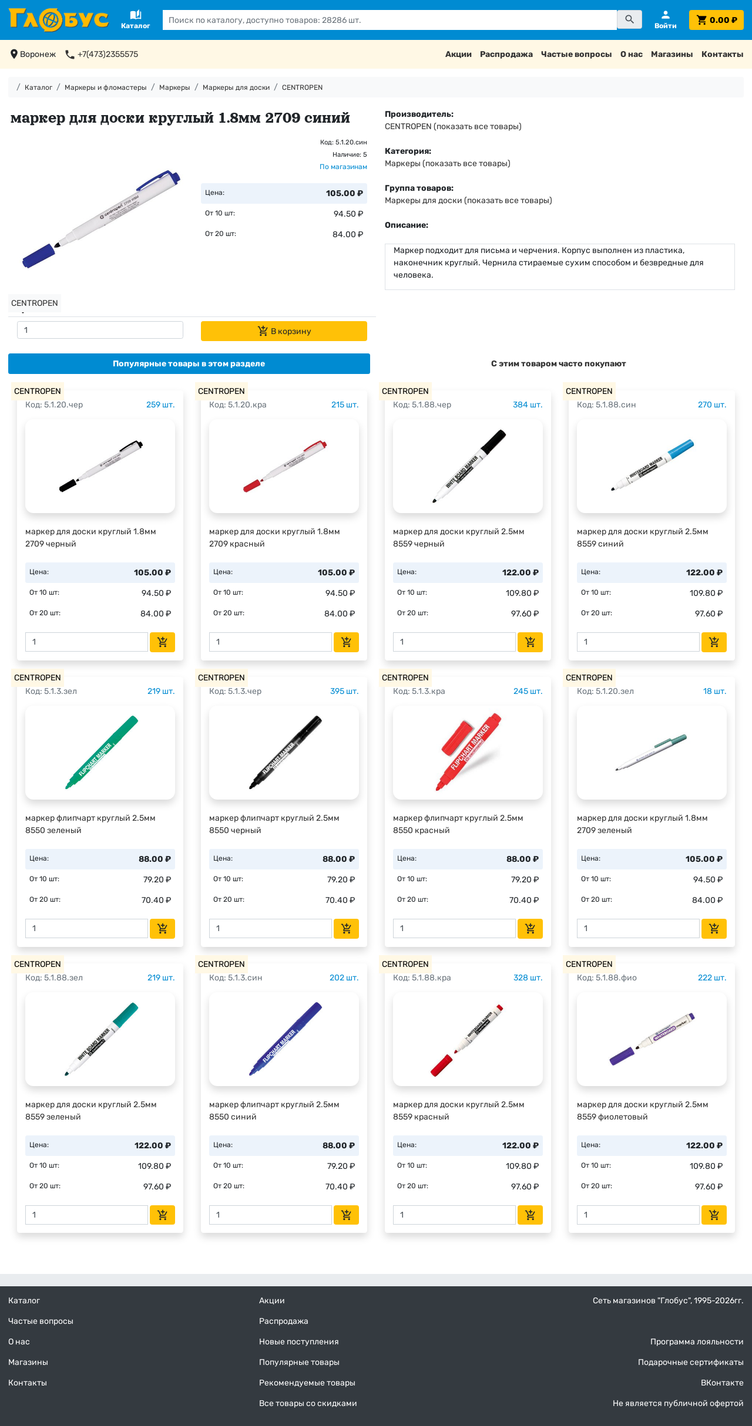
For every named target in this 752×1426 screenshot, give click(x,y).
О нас (631, 54)
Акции (458, 54)
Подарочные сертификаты (691, 1362)
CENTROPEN (302, 87)
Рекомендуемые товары (307, 1383)
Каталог (38, 87)
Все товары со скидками (308, 1403)
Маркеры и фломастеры (106, 87)
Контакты (722, 54)
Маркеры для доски (236, 87)
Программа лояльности (697, 1342)
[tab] (189, 363)
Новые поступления (299, 1342)
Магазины (672, 54)
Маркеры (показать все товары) (448, 163)
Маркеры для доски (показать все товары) (468, 200)
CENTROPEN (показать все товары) (453, 127)
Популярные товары (299, 1362)
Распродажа (506, 54)
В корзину (284, 331)
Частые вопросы (576, 54)
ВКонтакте (722, 1383)
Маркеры (174, 87)
